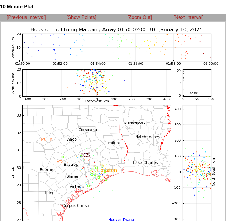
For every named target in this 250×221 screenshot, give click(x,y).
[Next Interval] (188, 17)
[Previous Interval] (26, 17)
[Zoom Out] (139, 17)
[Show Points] (81, 17)
